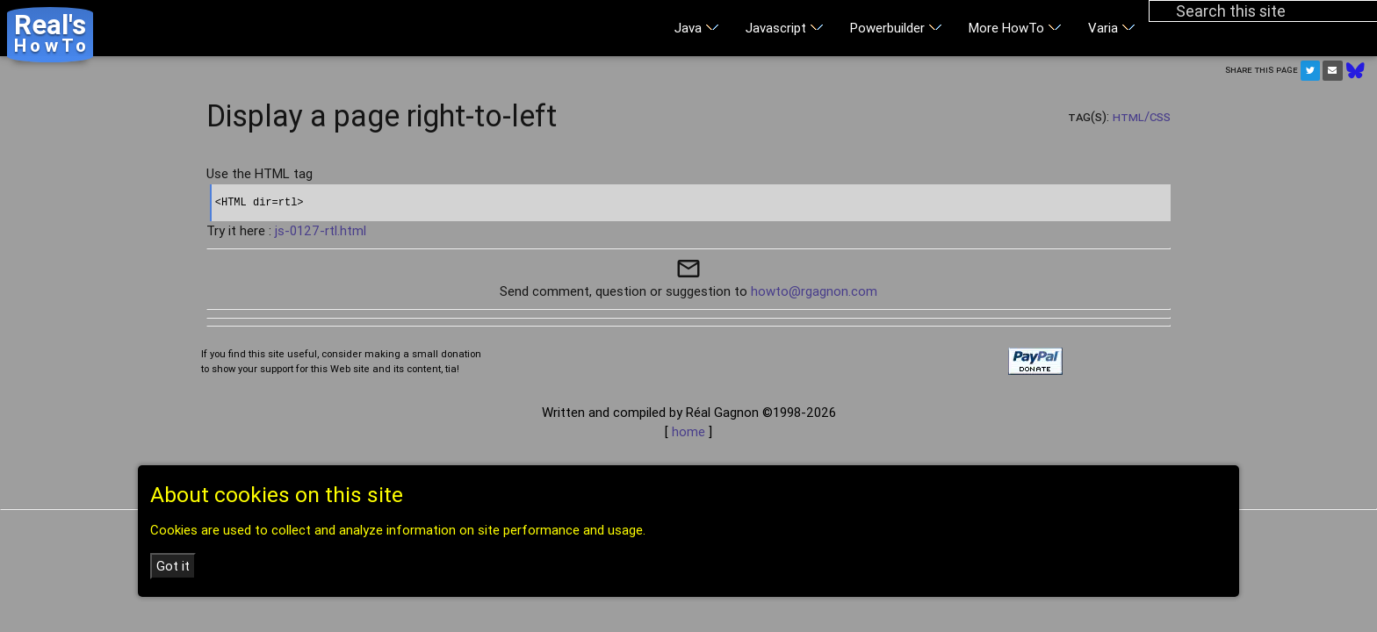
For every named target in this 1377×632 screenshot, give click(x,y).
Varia (1111, 27)
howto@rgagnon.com (814, 291)
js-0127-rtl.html (320, 230)
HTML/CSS (1142, 116)
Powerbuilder (896, 27)
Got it (173, 565)
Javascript (785, 27)
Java (696, 27)
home (688, 431)
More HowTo (1015, 27)
